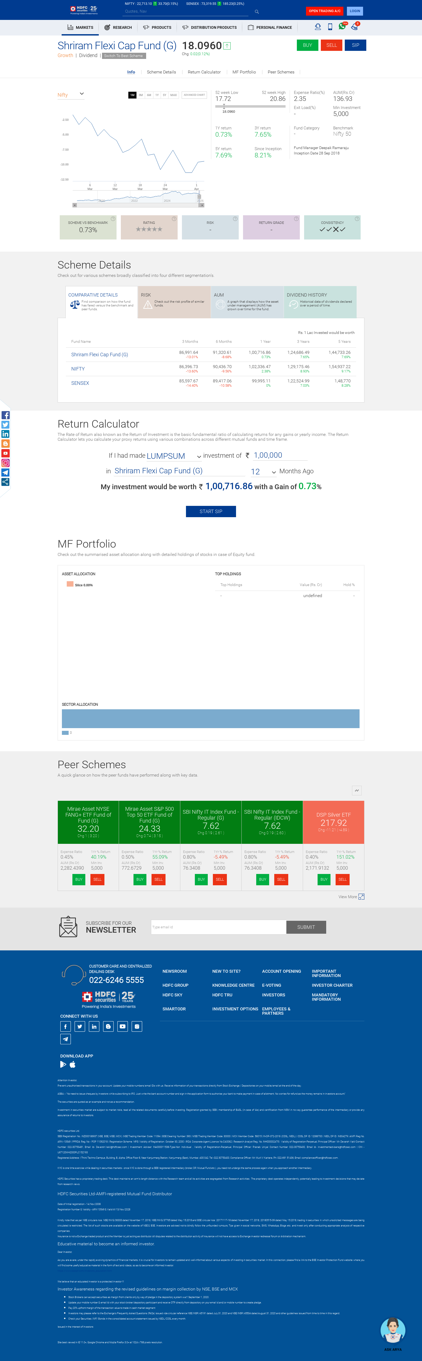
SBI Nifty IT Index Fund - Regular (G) (211, 815)
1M (132, 95)
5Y (164, 95)
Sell (331, 45)
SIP (355, 45)
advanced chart (194, 95)
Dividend (88, 55)
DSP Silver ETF (333, 815)
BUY (78, 879)
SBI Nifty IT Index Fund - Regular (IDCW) (272, 815)
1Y (157, 95)
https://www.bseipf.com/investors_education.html (85, 1271)
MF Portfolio (244, 72)
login (355, 11)
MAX (173, 95)
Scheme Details (161, 72)
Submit (306, 927)
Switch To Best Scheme (123, 56)
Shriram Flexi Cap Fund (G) (99, 354)
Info (131, 72)
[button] (71, 95)
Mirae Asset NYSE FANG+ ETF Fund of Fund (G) (88, 815)
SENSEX (80, 383)
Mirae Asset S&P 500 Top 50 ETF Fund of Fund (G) (149, 815)
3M (141, 95)
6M (149, 95)
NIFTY (78, 369)
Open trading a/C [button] (324, 11)
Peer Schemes (281, 72)
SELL (97, 879)
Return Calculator (204, 72)
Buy (307, 45)
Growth (65, 55)
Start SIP (211, 511)
